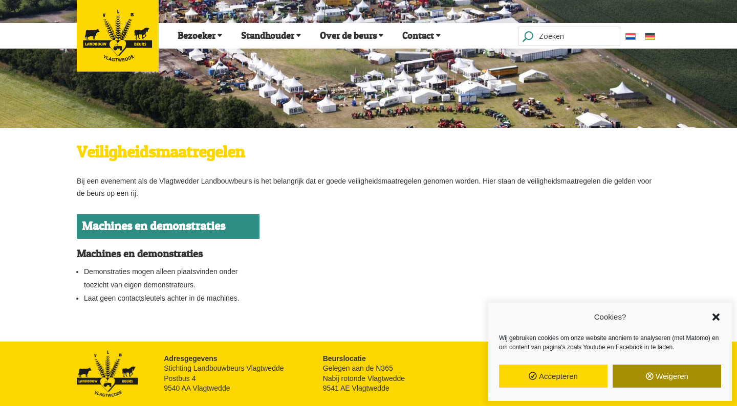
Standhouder (267, 35)
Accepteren (558, 376)
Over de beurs (348, 35)
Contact (418, 35)
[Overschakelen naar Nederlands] (630, 36)
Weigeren (672, 376)
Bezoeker (196, 35)
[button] (716, 317)
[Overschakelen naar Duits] (650, 36)
